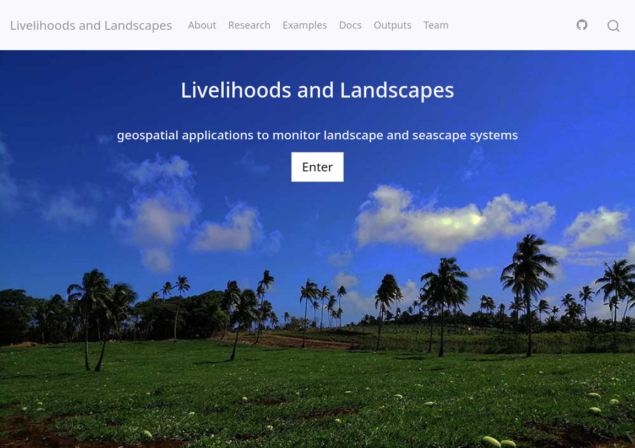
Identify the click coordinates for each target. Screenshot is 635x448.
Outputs (392, 24)
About (202, 24)
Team (436, 24)
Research (249, 24)
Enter (317, 166)
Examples (305, 24)
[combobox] (614, 25)
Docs (350, 24)
